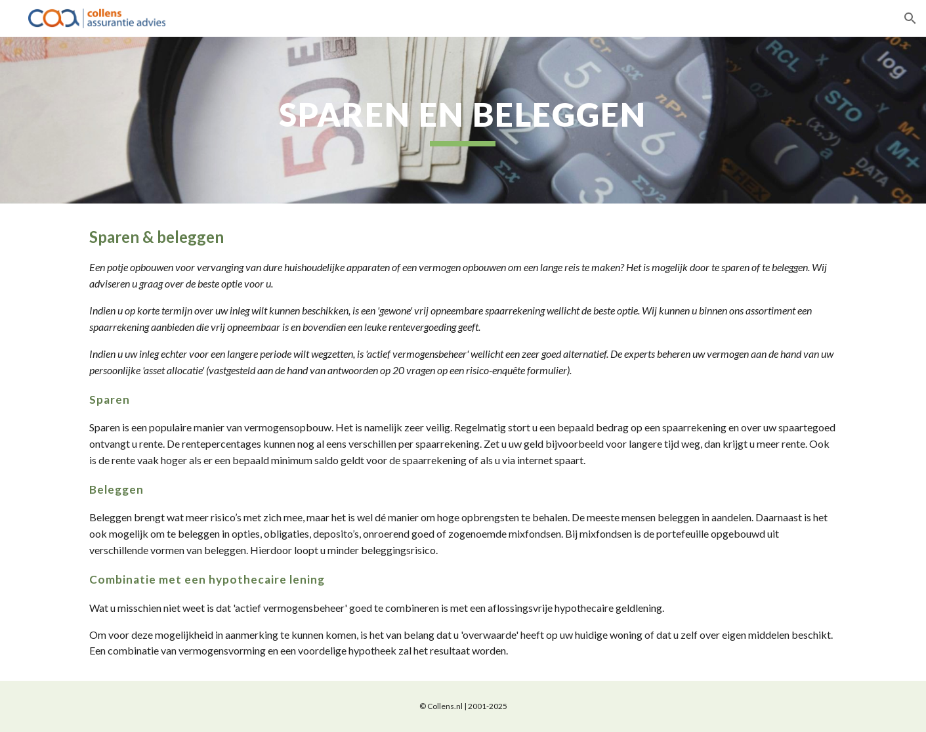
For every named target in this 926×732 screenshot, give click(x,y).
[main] (463, 120)
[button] (910, 18)
